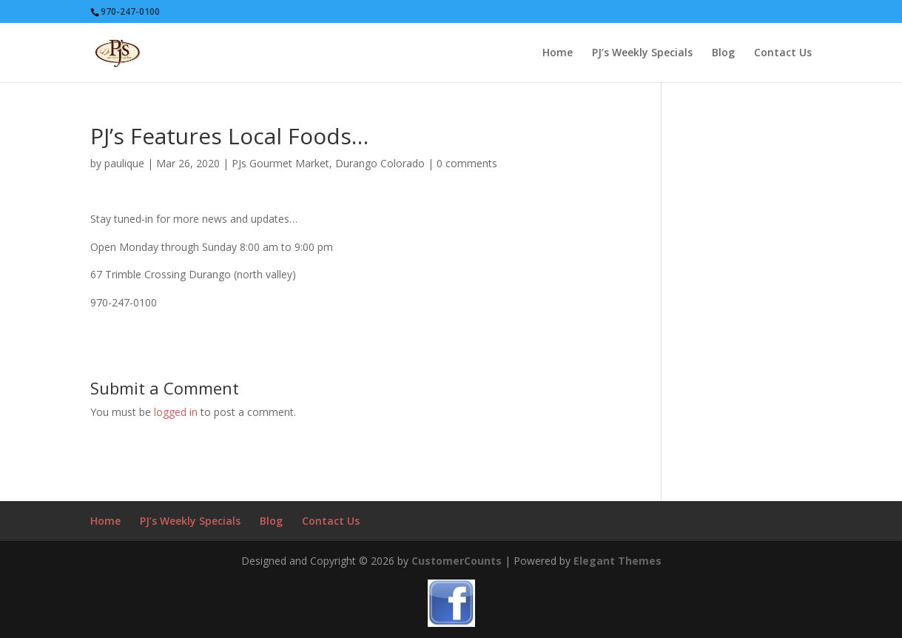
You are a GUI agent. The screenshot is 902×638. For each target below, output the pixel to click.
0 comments (467, 163)
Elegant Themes (617, 561)
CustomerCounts (456, 561)
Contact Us (783, 53)
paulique (124, 163)
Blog (723, 53)
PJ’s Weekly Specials (642, 53)
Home (557, 53)
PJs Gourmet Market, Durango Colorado (328, 163)
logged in (176, 412)
